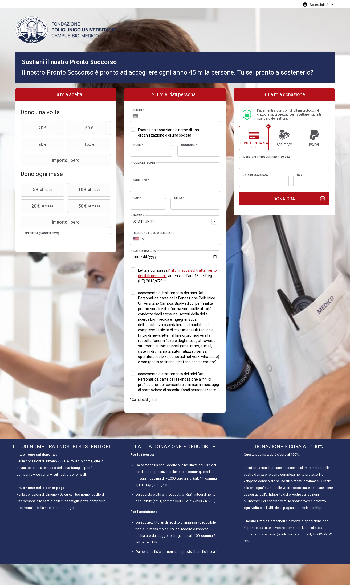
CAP (137, 197)
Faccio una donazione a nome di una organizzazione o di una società (168, 132)
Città (179, 197)
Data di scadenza (255, 175)
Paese (138, 215)
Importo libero (51, 160)
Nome (138, 144)
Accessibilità (319, 4)
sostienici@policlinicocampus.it (286, 534)
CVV (300, 175)
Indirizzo (141, 180)
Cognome (189, 144)
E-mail (138, 110)
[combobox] (175, 221)
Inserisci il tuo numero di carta (266, 157)
